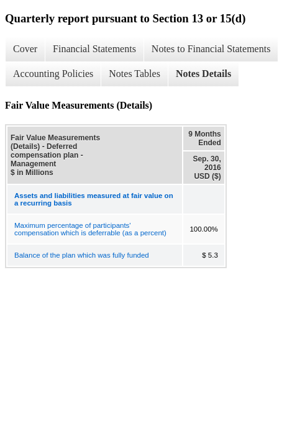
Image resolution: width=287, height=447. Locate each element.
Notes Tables (134, 73)
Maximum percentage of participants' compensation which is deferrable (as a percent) (90, 229)
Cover (25, 48)
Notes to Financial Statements (211, 48)
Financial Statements (94, 48)
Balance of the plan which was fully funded (81, 255)
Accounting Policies (53, 73)
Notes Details (203, 73)
